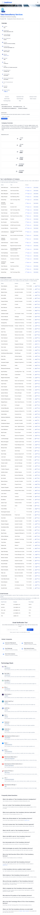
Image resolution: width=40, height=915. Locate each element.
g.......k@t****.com (36, 426)
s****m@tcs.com (28, 209)
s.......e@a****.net (36, 286)
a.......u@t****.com (36, 527)
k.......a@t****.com (36, 347)
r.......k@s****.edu (36, 334)
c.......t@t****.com (36, 462)
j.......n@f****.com (36, 456)
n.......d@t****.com (36, 307)
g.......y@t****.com (36, 325)
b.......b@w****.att (36, 341)
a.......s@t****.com (36, 331)
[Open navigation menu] (37, 2)
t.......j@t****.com (36, 459)
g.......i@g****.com (36, 569)
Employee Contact (33, 96)
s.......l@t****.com (36, 539)
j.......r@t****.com (36, 438)
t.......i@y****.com (36, 536)
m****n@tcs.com (28, 193)
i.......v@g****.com (36, 362)
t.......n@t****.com (36, 469)
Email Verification (20, 98)
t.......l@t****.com (36, 450)
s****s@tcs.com (28, 206)
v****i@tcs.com (28, 235)
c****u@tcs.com (28, 258)
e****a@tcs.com (28, 245)
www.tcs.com (6, 55)
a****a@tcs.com (28, 249)
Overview (7, 96)
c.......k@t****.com (36, 575)
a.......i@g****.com (36, 328)
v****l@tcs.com (28, 262)
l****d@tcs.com (28, 231)
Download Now (4, 118)
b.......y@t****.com (36, 533)
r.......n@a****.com (36, 380)
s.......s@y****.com (36, 578)
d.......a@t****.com (36, 524)
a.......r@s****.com (36, 408)
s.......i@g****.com (36, 411)
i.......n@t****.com (36, 392)
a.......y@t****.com (36, 289)
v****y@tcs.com (28, 252)
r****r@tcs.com (28, 222)
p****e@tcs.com (28, 212)
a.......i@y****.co (36, 502)
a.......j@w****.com (36, 560)
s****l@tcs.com (28, 215)
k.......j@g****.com (36, 368)
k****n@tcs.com (28, 187)
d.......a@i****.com (36, 551)
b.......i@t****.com (36, 499)
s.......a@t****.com (36, 395)
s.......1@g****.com (36, 572)
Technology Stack (6, 100)
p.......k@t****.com (36, 301)
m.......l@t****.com (36, 441)
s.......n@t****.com (36, 383)
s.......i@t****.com (36, 511)
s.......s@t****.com (36, 429)
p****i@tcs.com (28, 225)
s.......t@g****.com (36, 319)
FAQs (20, 100)
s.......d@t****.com (36, 490)
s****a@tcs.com (28, 190)
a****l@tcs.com (28, 219)
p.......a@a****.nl (36, 420)
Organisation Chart (20, 96)
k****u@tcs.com (28, 199)
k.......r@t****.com (36, 472)
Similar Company (33, 98)
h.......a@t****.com (36, 414)
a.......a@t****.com (36, 386)
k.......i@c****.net (36, 478)
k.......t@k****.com (36, 496)
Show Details (36, 187)
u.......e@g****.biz (36, 484)
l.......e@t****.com (36, 493)
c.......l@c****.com (36, 405)
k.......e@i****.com (36, 453)
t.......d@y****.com (36, 514)
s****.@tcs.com (28, 203)
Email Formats (6, 98)
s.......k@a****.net (36, 316)
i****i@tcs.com (28, 242)
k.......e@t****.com (36, 356)
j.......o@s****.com (36, 304)
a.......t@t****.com (36, 298)
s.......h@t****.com (36, 487)
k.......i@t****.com (36, 588)
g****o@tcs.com (28, 228)
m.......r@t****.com (36, 447)
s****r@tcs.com (28, 196)
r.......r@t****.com (36, 530)
